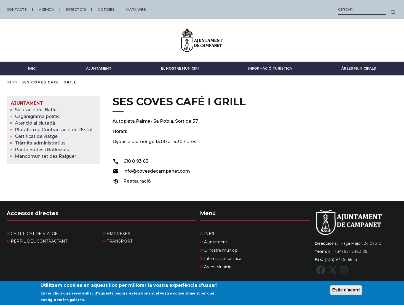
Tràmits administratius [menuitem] (40, 143)
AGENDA (46, 9)
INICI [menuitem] (209, 234)
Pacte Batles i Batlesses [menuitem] (42, 149)
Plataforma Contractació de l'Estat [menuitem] (54, 129)
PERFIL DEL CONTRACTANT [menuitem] (39, 241)
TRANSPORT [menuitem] (119, 241)
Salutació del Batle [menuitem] (36, 109)
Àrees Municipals (358, 68)
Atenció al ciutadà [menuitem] (35, 123)
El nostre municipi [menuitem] (221, 250)
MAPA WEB (136, 9)
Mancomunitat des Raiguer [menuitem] (45, 156)
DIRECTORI (76, 9)
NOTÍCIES (106, 9)
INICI (32, 68)
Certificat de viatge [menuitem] (36, 136)
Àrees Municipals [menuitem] (220, 267)
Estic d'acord (346, 292)
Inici (12, 82)
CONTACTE (17, 9)
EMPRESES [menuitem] (118, 234)
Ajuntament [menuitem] (27, 103)
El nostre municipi (180, 68)
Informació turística (270, 68)
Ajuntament (98, 68)
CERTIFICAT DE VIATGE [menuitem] (34, 234)
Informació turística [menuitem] (222, 259)
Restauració (137, 181)
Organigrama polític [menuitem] (37, 116)
